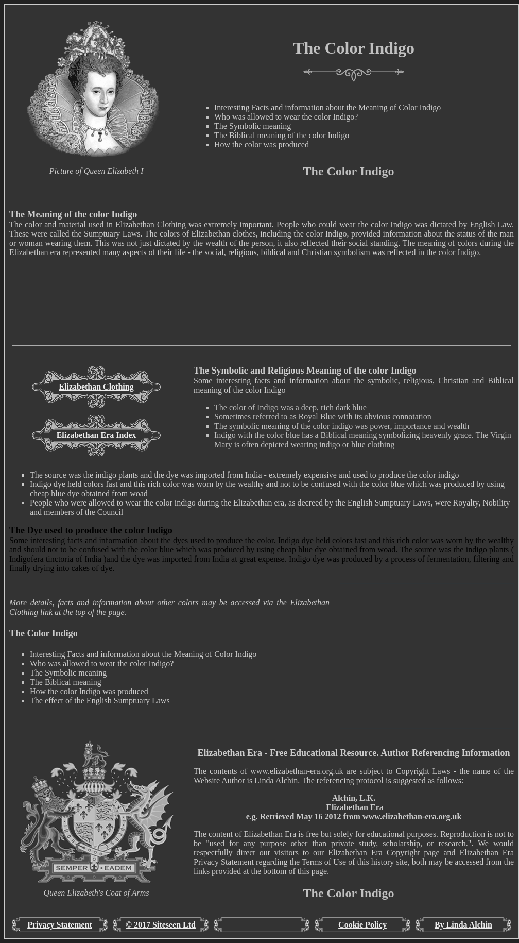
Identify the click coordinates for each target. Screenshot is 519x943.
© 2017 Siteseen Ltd (161, 924)
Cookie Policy (362, 924)
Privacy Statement (59, 924)
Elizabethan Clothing (96, 386)
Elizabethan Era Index (96, 435)
